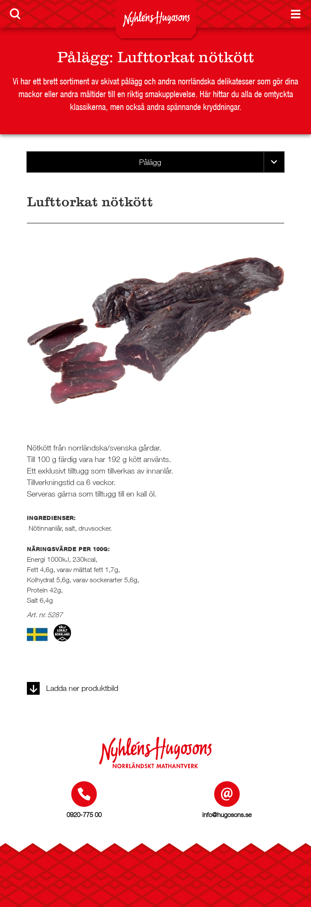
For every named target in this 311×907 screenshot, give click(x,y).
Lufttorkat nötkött (185, 57)
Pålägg (83, 57)
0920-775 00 (84, 814)
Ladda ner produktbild (72, 688)
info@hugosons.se (227, 814)
